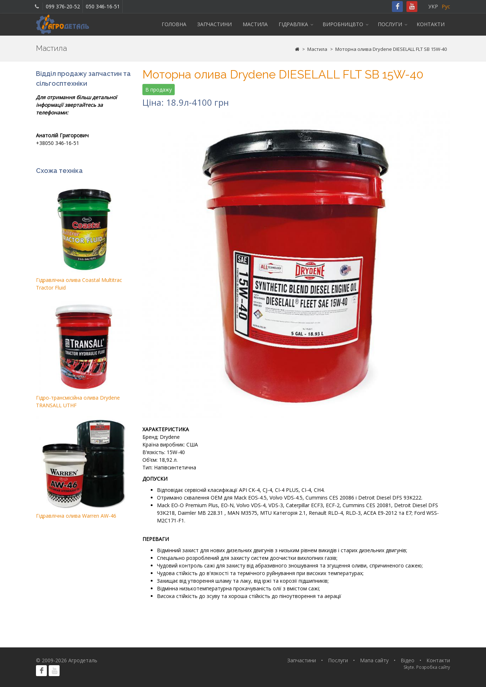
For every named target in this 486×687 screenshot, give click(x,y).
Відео (407, 660)
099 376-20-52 (63, 6)
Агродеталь (82, 660)
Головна (174, 24)
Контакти (431, 24)
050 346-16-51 (103, 6)
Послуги (390, 24)
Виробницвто (343, 24)
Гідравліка (293, 24)
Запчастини (214, 24)
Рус (446, 6)
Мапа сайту (374, 660)
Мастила (255, 24)
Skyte (409, 667)
